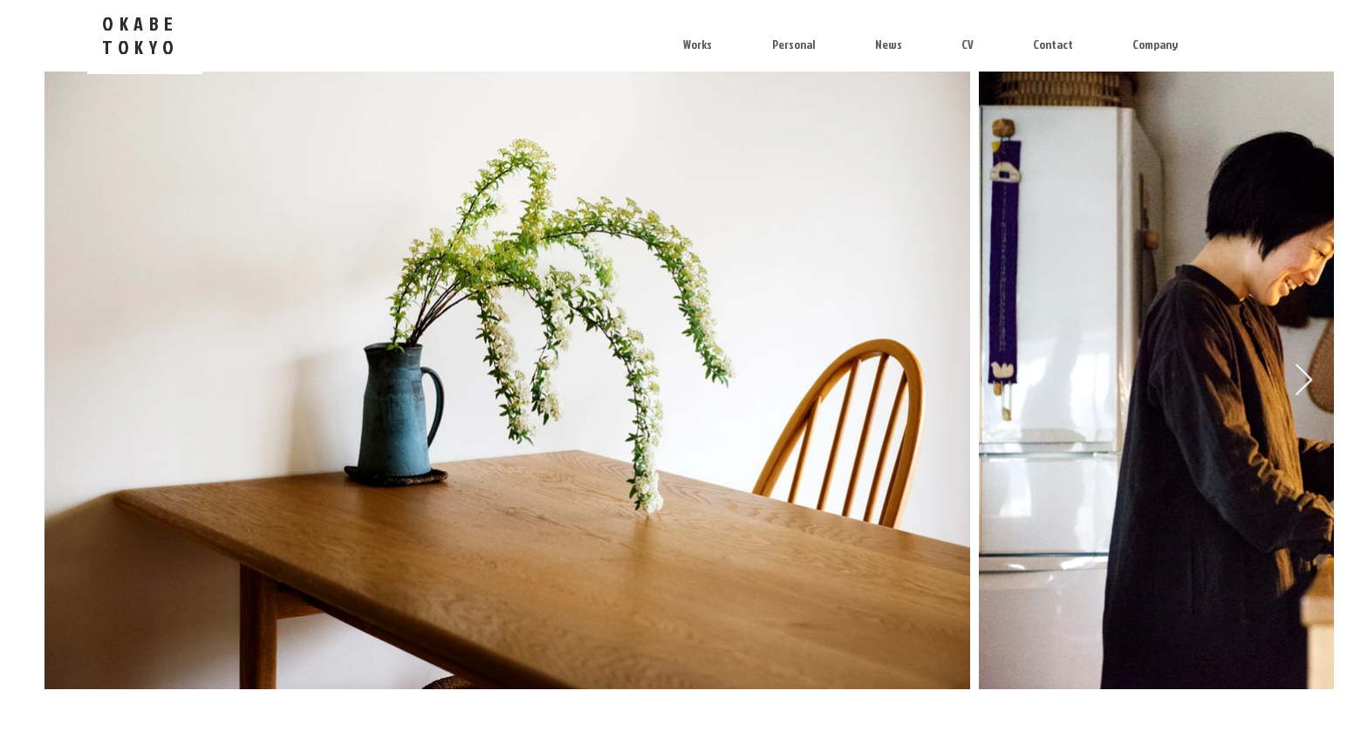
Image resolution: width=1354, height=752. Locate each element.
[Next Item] (1304, 381)
